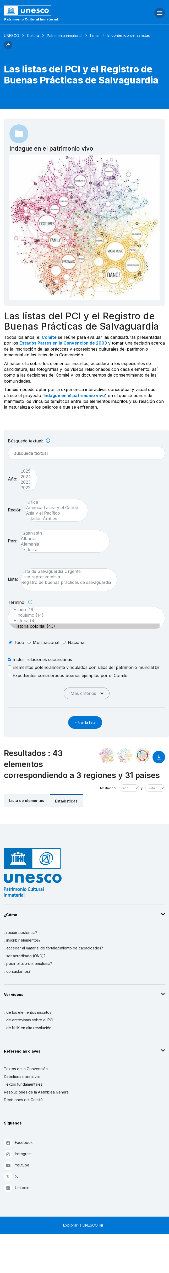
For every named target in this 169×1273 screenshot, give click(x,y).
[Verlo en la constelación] (107, 755)
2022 (25, 487)
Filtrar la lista (85, 722)
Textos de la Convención (26, 1068)
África (54, 502)
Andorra (62, 549)
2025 (25, 471)
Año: (12, 479)
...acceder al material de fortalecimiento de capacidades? (53, 948)
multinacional (46, 642)
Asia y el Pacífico (54, 513)
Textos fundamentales (23, 1084)
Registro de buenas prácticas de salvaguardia (66, 582)
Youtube (16, 1165)
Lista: (13, 579)
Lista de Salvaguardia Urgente (66, 571)
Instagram (17, 1154)
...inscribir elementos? (22, 940)
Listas (95, 35)
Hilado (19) (84, 609)
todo (19, 642)
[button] (8, 47)
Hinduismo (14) (84, 615)
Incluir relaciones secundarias (40, 659)
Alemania (62, 544)
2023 (25, 482)
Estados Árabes (54, 518)
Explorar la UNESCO (83, 1225)
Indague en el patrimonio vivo (74, 395)
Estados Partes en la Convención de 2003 (63, 343)
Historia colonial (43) (84, 626)
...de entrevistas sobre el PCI (28, 1020)
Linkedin (16, 1188)
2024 (25, 476)
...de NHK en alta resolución (27, 1028)
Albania (62, 538)
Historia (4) (84, 621)
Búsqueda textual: (29, 440)
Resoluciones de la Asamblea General (36, 1092)
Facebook (18, 1143)
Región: (15, 510)
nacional (76, 642)
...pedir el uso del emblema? (28, 963)
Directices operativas (22, 1076)
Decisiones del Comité (23, 1099)
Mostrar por (108, 788)
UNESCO (11, 35)
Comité (49, 337)
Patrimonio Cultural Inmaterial (31, 19)
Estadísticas (66, 801)
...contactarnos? (17, 971)
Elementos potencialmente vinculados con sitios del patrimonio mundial (83, 667)
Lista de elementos (26, 800)
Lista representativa (66, 577)
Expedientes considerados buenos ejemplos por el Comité (67, 675)
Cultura (33, 35)
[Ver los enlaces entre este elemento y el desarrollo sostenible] (142, 755)
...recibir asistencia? (20, 932)
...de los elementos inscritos (27, 1012)
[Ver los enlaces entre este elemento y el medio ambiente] (125, 755)
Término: (20, 602)
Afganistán (62, 533)
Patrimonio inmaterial (64, 35)
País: (12, 540)
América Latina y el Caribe (54, 507)
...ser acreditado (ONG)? (25, 956)
